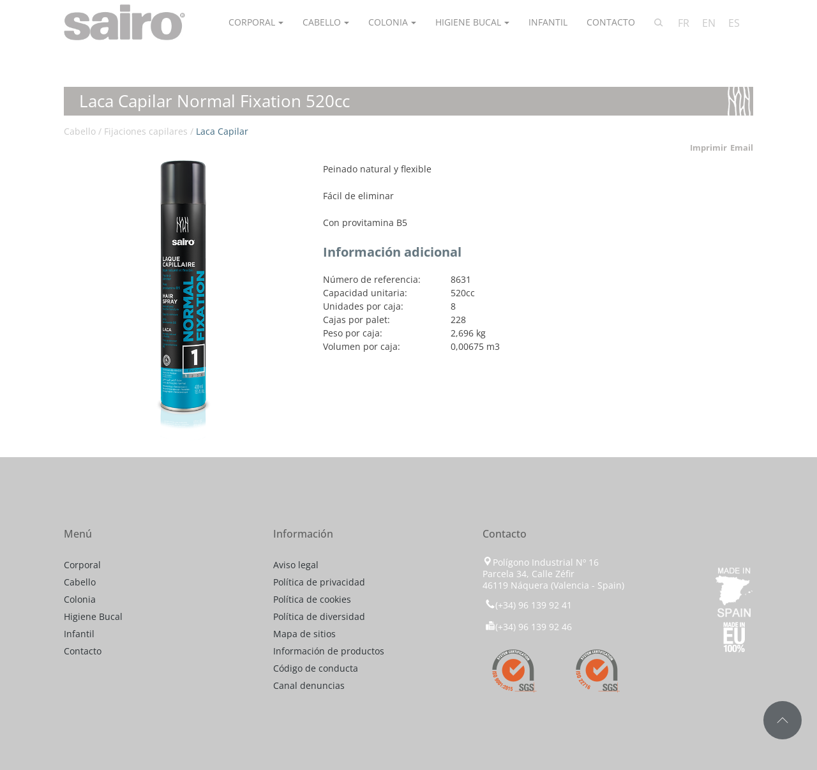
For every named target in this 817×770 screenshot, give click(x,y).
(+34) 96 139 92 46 (528, 627)
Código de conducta (315, 668)
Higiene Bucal (468, 22)
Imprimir (708, 147)
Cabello (322, 22)
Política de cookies (312, 599)
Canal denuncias (309, 685)
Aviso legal (296, 565)
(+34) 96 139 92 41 (527, 605)
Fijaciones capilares (146, 131)
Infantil (547, 22)
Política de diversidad (319, 616)
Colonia (388, 22)
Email (741, 147)
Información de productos (328, 651)
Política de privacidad (319, 582)
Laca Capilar (222, 131)
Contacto (611, 22)
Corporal (252, 22)
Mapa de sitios (304, 634)
